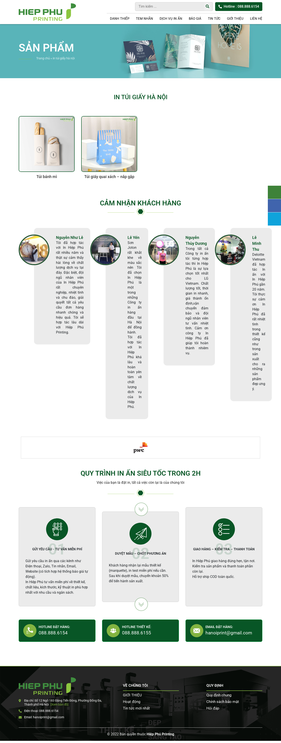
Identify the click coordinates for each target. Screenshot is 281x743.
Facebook (274, 205)
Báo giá (195, 19)
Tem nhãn (144, 19)
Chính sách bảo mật (222, 701)
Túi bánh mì (46, 177)
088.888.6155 (136, 632)
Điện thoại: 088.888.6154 (38, 711)
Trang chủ (43, 58)
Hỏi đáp (212, 708)
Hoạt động (131, 701)
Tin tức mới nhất (136, 708)
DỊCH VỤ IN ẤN (171, 19)
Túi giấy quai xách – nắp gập (109, 177)
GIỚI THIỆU (235, 19)
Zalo (274, 219)
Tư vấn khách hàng (274, 192)
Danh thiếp (119, 19)
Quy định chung (219, 695)
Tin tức (214, 19)
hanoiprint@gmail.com (228, 632)
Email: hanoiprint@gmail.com (41, 717)
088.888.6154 (53, 632)
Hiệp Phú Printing (160, 734)
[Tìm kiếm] (207, 6)
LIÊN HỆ (256, 19)
